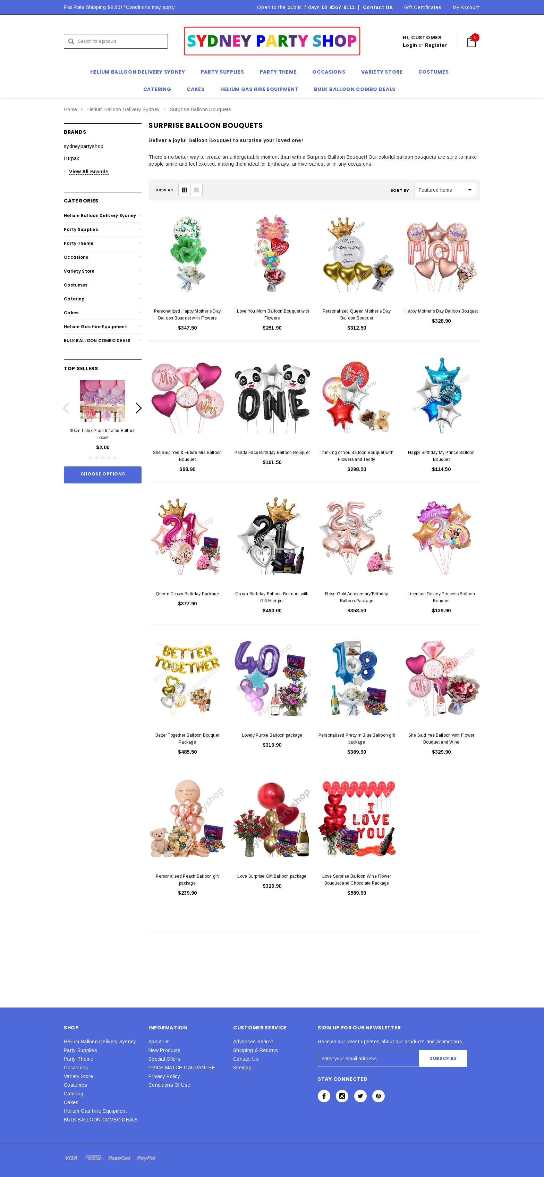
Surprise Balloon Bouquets (200, 109)
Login (410, 45)
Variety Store (79, 271)
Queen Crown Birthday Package (187, 593)
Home (70, 109)
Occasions (76, 257)
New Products (164, 1050)
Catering (74, 299)
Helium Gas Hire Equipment (95, 327)
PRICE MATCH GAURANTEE (181, 1067)
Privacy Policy (164, 1076)
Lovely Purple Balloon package (272, 735)
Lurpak (71, 158)
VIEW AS (164, 190)
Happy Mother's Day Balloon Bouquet (441, 311)
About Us (159, 1041)
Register (436, 45)
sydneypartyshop (83, 146)
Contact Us (378, 7)
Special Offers (164, 1059)
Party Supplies (81, 229)
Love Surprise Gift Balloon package (271, 876)
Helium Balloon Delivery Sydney (123, 109)
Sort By (400, 190)
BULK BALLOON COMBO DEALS (97, 340)
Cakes (71, 313)
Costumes (75, 285)
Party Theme (78, 243)
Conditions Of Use (169, 1085)
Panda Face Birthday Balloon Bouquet (272, 452)
